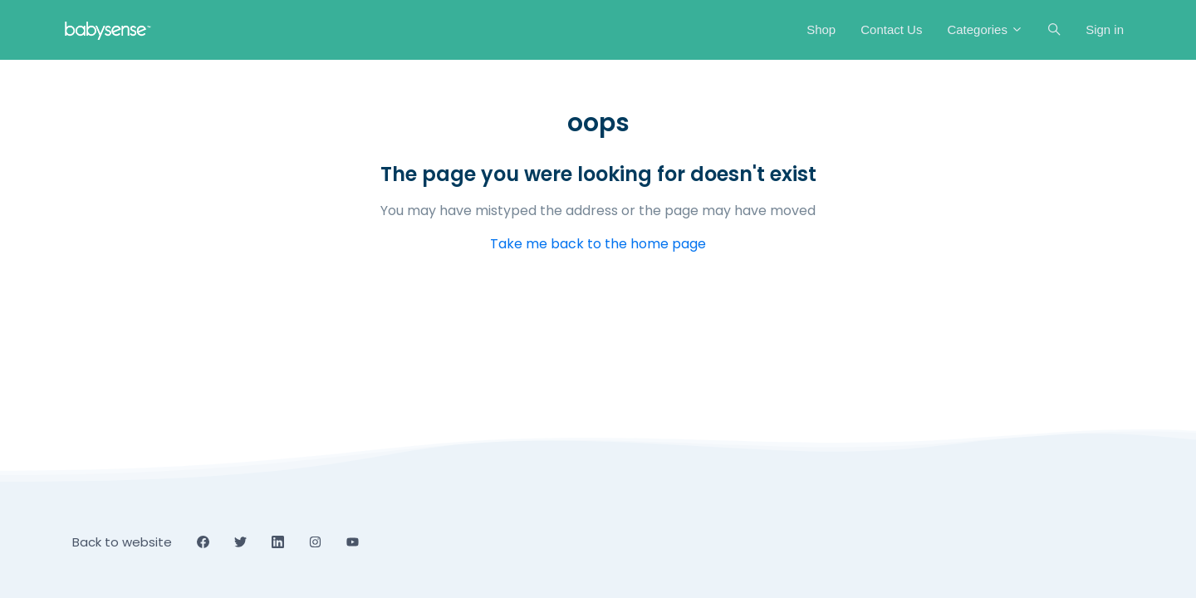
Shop (821, 29)
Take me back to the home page (598, 243)
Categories (985, 29)
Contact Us (891, 29)
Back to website (122, 542)
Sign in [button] (1105, 29)
